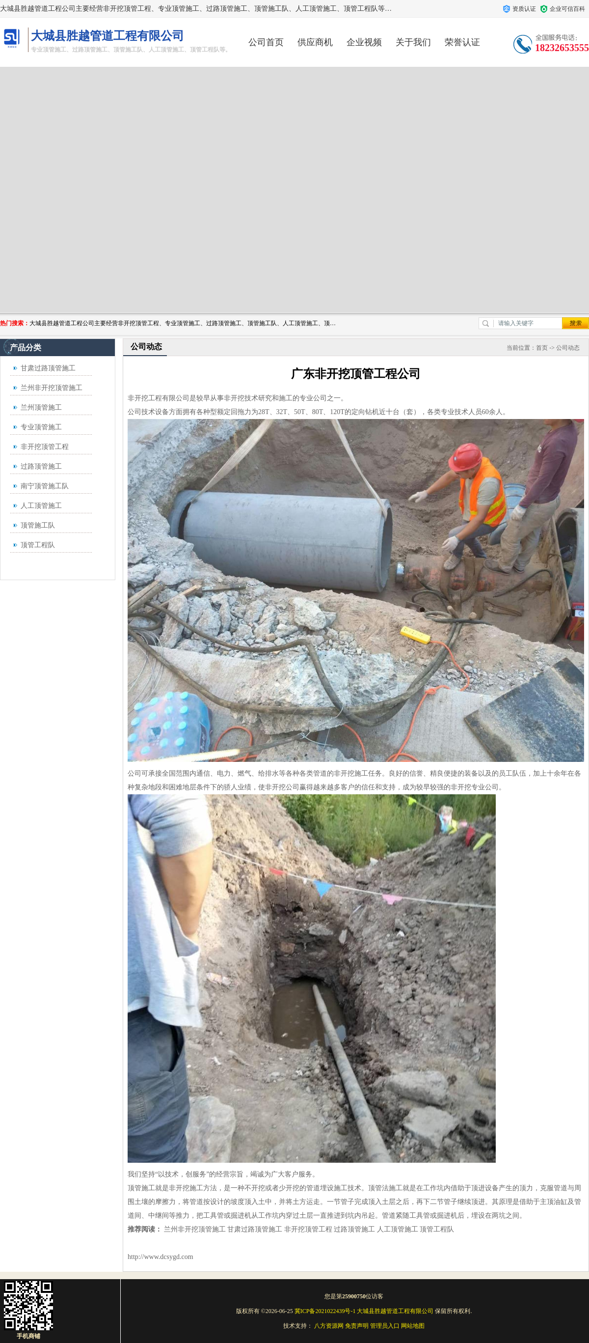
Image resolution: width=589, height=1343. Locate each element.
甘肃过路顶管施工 (48, 368)
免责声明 (357, 1325)
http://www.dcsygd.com (160, 1256)
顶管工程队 (38, 545)
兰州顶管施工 (41, 407)
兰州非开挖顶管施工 (51, 388)
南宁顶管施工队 (45, 486)
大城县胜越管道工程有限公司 (395, 1311)
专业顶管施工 (41, 427)
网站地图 (413, 1325)
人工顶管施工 (41, 505)
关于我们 (413, 42)
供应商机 (315, 42)
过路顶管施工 (41, 466)
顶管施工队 (38, 525)
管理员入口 (385, 1325)
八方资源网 (329, 1325)
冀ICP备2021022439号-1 (325, 1311)
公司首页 (266, 42)
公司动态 (568, 347)
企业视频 (364, 42)
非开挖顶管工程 (45, 446)
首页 (542, 347)
